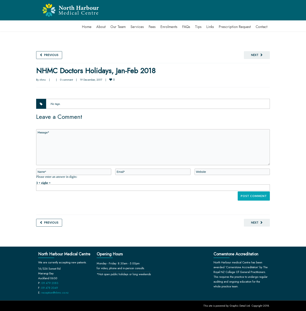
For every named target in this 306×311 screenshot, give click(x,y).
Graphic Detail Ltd (240, 306)
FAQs (186, 26)
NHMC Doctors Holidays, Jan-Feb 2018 (96, 70)
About (101, 26)
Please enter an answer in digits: (56, 176)
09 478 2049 (49, 288)
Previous (51, 55)
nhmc (43, 80)
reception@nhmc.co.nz (55, 293)
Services (137, 26)
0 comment (66, 80)
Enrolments (168, 26)
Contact (261, 26)
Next (254, 55)
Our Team (118, 26)
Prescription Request (235, 26)
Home (86, 26)
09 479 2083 (49, 283)
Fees (152, 26)
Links (210, 26)
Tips (198, 26)
